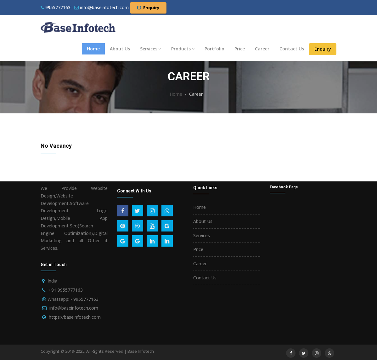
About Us (120, 49)
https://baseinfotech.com (75, 317)
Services (150, 49)
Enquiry (148, 7)
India (52, 281)
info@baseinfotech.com (73, 308)
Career (262, 49)
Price (239, 49)
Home (93, 49)
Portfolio (214, 49)
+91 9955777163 (65, 290)
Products (182, 49)
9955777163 (55, 7)
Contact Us (291, 49)
